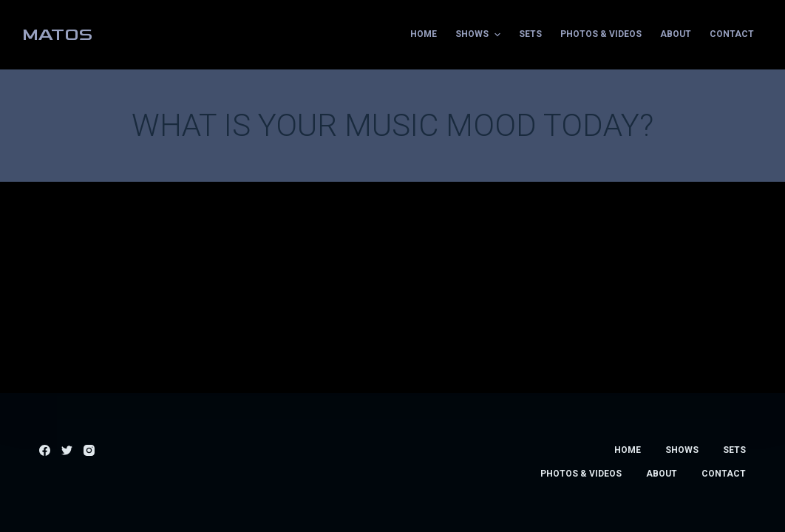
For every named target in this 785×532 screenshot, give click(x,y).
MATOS (57, 34)
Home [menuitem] (423, 34)
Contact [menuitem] (732, 34)
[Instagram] (89, 450)
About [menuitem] (675, 34)
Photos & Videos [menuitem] (601, 34)
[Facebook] (44, 450)
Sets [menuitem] (530, 34)
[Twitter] (66, 450)
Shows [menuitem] (479, 34)
